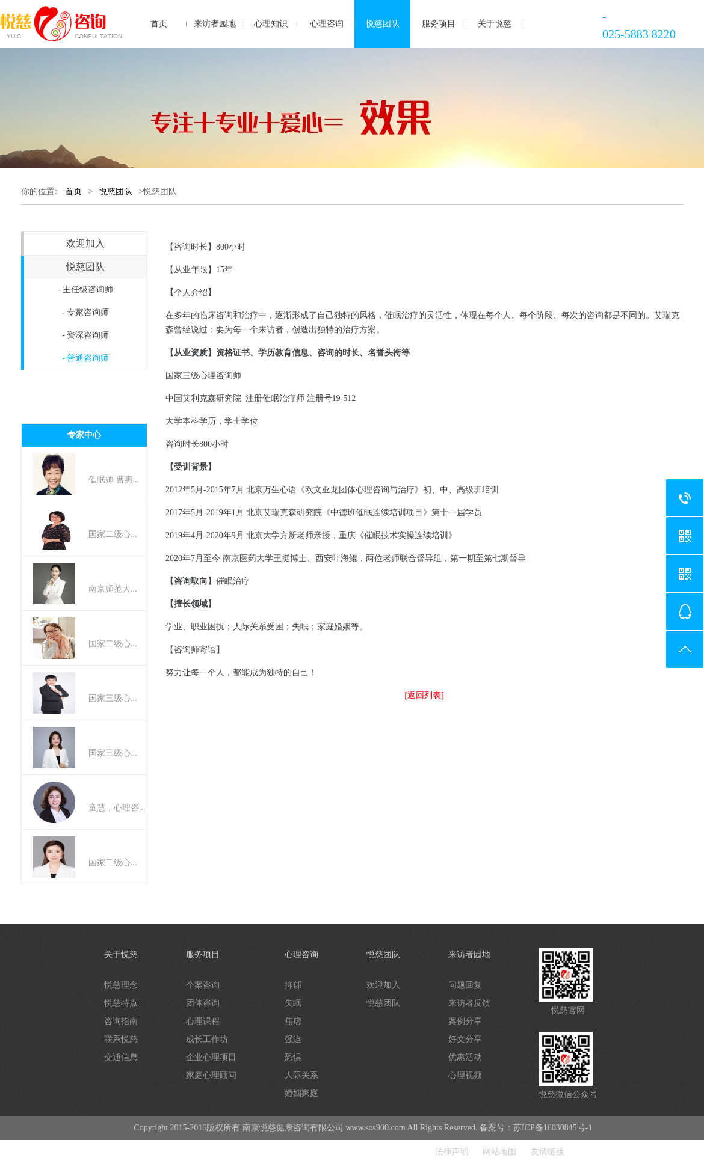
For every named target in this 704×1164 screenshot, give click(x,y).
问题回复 (465, 985)
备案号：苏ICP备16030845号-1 (536, 1127)
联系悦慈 (121, 1039)
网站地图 (499, 1151)
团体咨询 (203, 1003)
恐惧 (293, 1057)
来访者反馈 (469, 1003)
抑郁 (293, 985)
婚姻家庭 (301, 1093)
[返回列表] (423, 695)
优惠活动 (465, 1057)
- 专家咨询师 (85, 312)
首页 (158, 23)
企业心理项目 (211, 1057)
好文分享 (465, 1039)
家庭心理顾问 (211, 1075)
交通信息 (121, 1057)
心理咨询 (327, 23)
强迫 (293, 1039)
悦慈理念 (121, 985)
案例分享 (465, 1021)
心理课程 (203, 1021)
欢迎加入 (85, 243)
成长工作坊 (207, 1039)
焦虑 (293, 1021)
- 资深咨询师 (85, 335)
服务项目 (438, 23)
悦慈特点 (121, 1003)
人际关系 (301, 1075)
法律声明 (452, 1151)
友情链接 (547, 1151)
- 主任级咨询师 (85, 289)
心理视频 (465, 1075)
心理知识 (271, 23)
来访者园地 (215, 23)
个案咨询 (203, 985)
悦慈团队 (383, 23)
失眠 (293, 1003)
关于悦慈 (494, 23)
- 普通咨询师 (85, 358)
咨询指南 (121, 1021)
